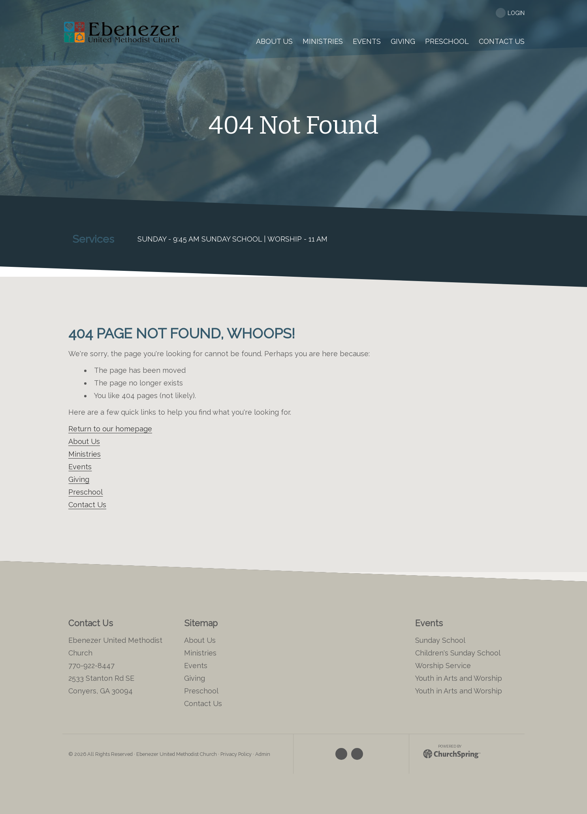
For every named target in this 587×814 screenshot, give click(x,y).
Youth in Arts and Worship (458, 678)
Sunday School (440, 640)
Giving (78, 479)
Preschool (85, 492)
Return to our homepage (110, 429)
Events (80, 467)
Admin (262, 754)
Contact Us (87, 504)
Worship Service (443, 665)
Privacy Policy (236, 754)
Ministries (84, 454)
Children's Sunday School (457, 653)
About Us (84, 441)
